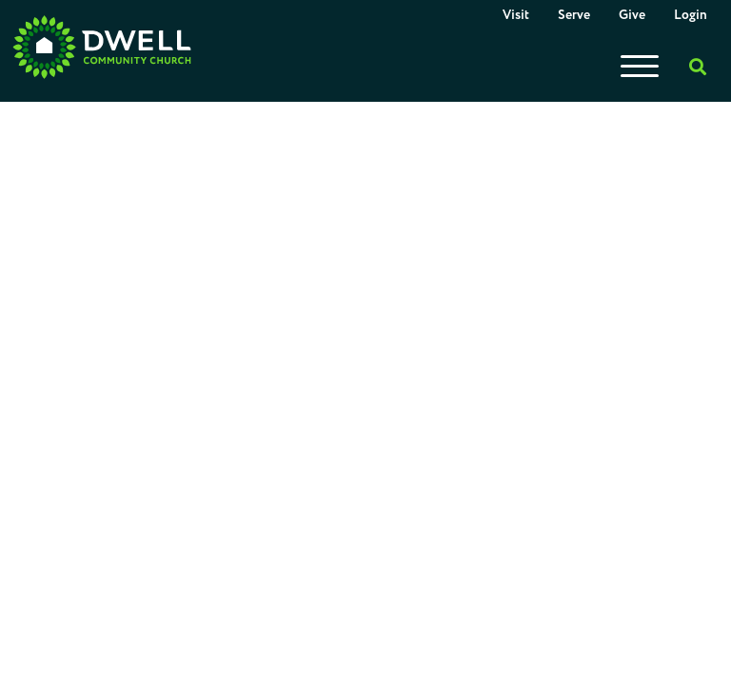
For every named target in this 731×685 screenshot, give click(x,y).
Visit (516, 15)
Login (690, 15)
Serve (574, 15)
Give (632, 15)
